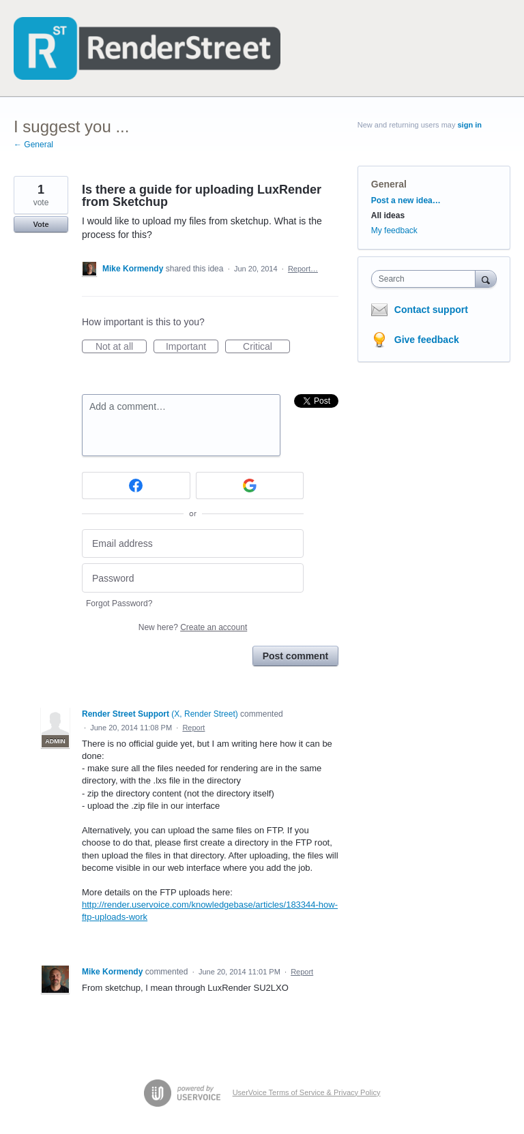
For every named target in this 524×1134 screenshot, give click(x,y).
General (389, 184)
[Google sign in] (250, 485)
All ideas (388, 215)
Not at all (121, 347)
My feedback (394, 230)
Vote (40, 224)
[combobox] (426, 279)
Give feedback (426, 339)
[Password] (193, 578)
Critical (266, 347)
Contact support (431, 309)
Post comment (295, 656)
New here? (193, 627)
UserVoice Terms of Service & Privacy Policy (307, 1092)
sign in (470, 125)
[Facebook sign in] (136, 485)
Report (193, 727)
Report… (303, 269)
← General (33, 144)
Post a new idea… (406, 200)
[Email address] (193, 543)
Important (192, 347)
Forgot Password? (119, 603)
